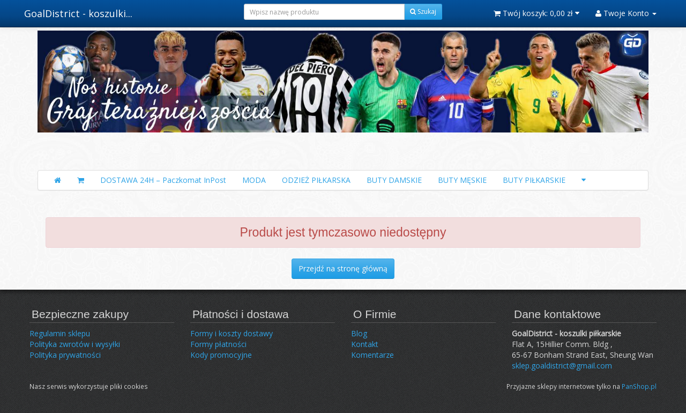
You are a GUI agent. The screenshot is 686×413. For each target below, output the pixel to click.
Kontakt (364, 344)
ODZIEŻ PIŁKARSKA (316, 180)
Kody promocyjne (221, 355)
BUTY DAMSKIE (394, 180)
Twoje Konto (626, 13)
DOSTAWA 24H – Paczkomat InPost (163, 180)
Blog (359, 333)
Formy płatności (218, 344)
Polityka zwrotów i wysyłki (74, 344)
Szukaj (423, 11)
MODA (254, 180)
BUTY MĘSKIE (462, 180)
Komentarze (372, 355)
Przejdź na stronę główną (343, 268)
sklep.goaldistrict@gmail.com (562, 365)
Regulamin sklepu (59, 333)
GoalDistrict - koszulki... (78, 13)
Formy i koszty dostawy (231, 333)
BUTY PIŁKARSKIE (534, 180)
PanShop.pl (639, 386)
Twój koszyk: (536, 13)
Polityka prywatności (65, 355)
